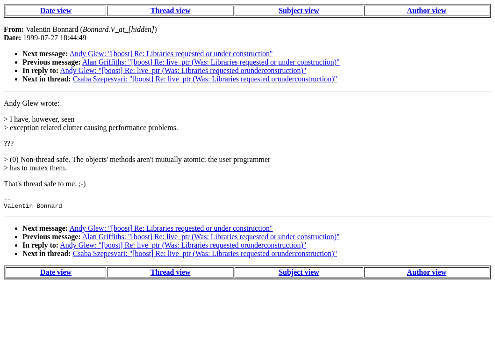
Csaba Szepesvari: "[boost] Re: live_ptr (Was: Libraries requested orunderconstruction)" (205, 79)
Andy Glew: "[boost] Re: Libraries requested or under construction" (171, 54)
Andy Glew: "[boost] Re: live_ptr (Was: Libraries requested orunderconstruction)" (183, 70)
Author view (427, 11)
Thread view (170, 11)
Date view (56, 11)
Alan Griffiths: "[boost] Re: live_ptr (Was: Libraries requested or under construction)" (211, 62)
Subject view (299, 11)
